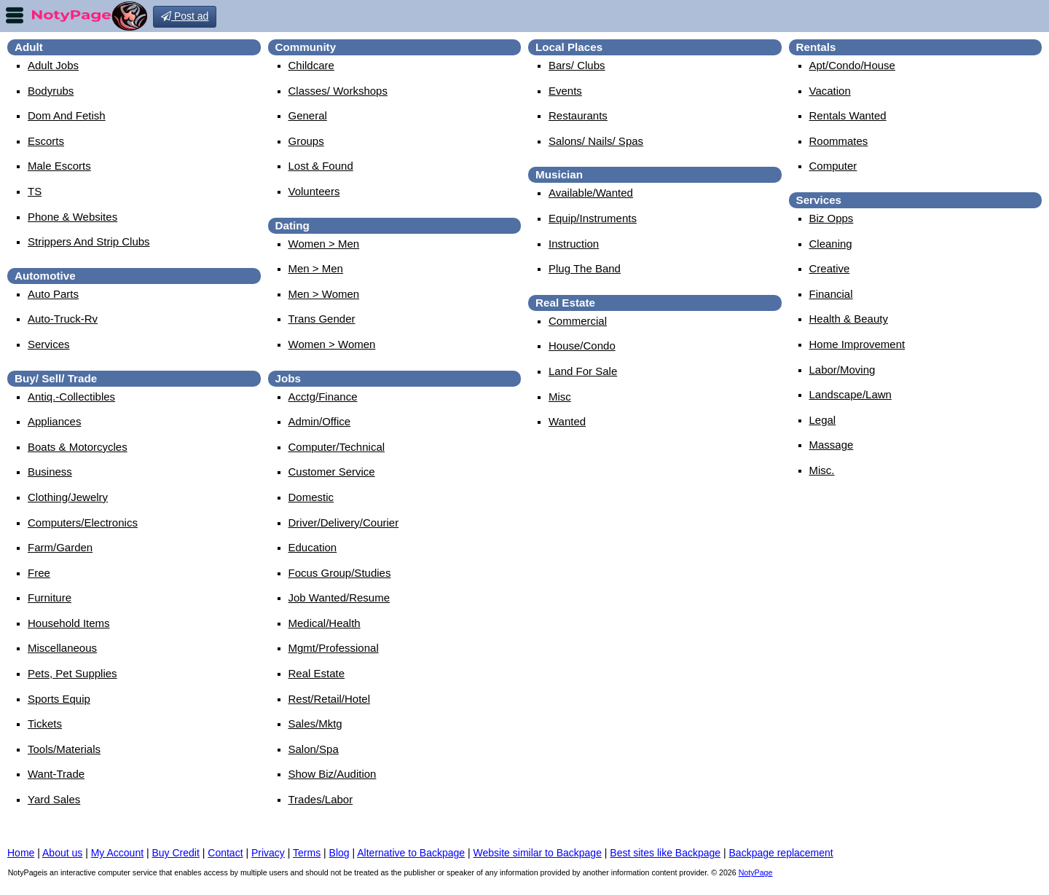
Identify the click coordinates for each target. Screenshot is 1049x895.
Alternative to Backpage (411, 853)
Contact (225, 853)
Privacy (268, 853)
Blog (339, 853)
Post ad (184, 16)
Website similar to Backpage (538, 853)
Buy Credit (176, 853)
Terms (307, 853)
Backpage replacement (781, 853)
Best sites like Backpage (665, 853)
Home (20, 853)
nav (14, 15)
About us (62, 853)
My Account (117, 853)
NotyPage (756, 872)
